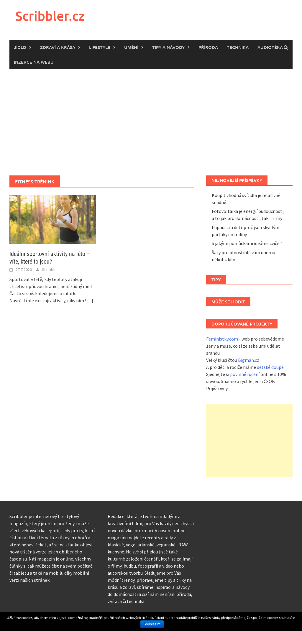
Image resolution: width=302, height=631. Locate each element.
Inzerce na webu (34, 62)
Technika (238, 47)
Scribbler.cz (50, 16)
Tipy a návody (168, 47)
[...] (90, 300)
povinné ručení (245, 374)
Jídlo (20, 47)
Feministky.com (222, 339)
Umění (131, 47)
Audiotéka (270, 47)
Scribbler (50, 269)
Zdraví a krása (57, 47)
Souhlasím (152, 624)
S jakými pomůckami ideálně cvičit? (247, 243)
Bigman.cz (248, 360)
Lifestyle (99, 47)
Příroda (208, 47)
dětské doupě (270, 367)
